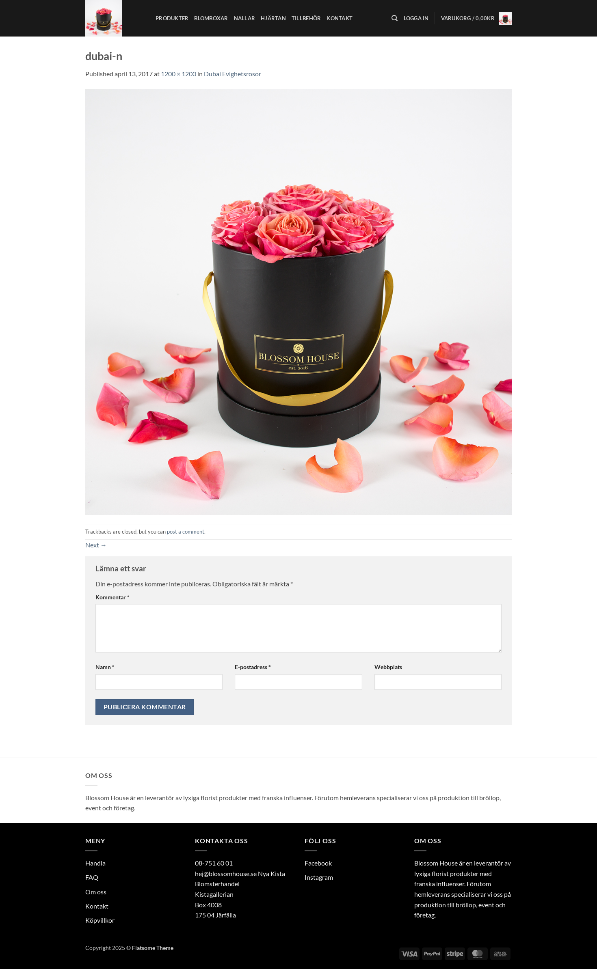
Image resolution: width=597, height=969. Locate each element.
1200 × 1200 (178, 74)
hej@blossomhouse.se (226, 873)
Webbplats (388, 666)
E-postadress (253, 666)
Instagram (319, 877)
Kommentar (112, 597)
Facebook (318, 863)
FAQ (91, 877)
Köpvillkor (100, 920)
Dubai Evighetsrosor (232, 74)
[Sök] (395, 18)
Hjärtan (273, 18)
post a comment (185, 531)
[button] (416, 18)
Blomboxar (211, 18)
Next (96, 545)
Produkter (172, 18)
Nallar (244, 18)
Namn (105, 666)
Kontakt (340, 18)
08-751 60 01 (214, 863)
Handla (95, 863)
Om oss (95, 892)
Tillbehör (306, 18)
